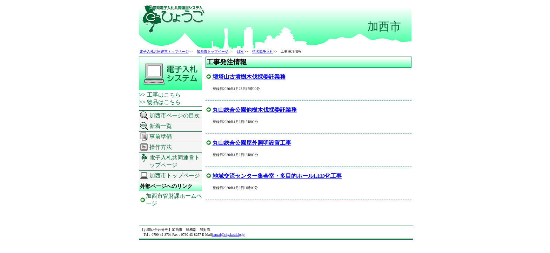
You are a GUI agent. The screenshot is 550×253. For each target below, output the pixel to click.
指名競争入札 (262, 51)
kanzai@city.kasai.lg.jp (228, 234)
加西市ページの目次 (174, 115)
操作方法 (160, 147)
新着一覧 (160, 126)
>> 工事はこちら (160, 95)
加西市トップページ (212, 51)
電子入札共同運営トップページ (164, 51)
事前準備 (160, 137)
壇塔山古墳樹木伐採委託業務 (249, 77)
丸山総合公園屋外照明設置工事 (252, 143)
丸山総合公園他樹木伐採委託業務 (255, 110)
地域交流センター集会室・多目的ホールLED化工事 (277, 176)
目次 (240, 51)
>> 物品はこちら (160, 102)
